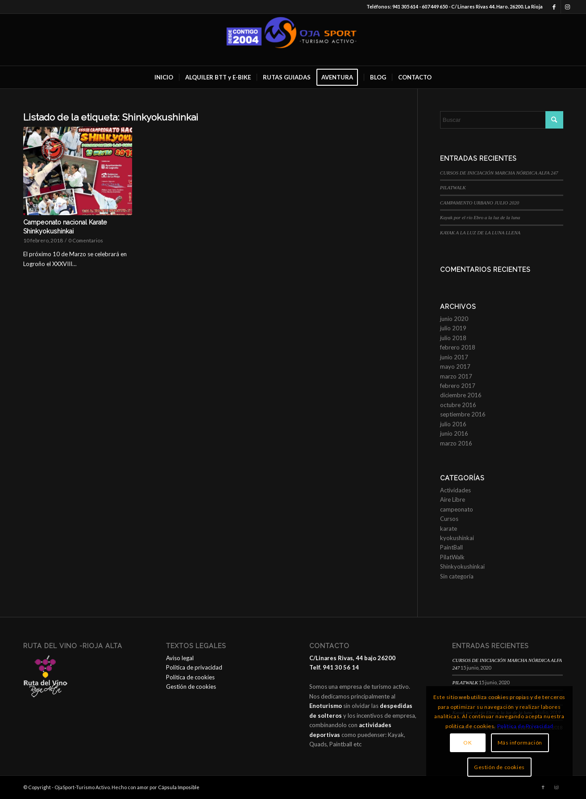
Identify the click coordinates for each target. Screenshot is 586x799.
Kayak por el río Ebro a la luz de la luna (480, 217)
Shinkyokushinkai (462, 566)
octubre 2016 (458, 404)
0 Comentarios (85, 240)
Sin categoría (457, 576)
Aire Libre (452, 499)
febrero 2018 (457, 347)
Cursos (449, 518)
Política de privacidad (194, 667)
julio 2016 (453, 424)
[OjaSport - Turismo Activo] (293, 40)
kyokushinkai (457, 537)
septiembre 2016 (463, 414)
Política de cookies (190, 677)
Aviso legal (180, 658)
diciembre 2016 (461, 395)
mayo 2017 (455, 366)
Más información (520, 742)
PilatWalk (452, 557)
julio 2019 (453, 328)
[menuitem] (164, 77)
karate (448, 528)
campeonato (456, 509)
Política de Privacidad (525, 726)
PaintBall (451, 547)
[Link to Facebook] (554, 6)
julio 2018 (453, 337)
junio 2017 (454, 357)
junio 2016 (454, 433)
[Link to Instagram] (567, 6)
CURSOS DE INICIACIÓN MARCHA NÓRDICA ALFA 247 (499, 172)
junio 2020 (454, 318)
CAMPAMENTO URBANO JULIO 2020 (479, 202)
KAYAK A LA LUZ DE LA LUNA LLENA (480, 232)
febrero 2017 (457, 385)
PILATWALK (453, 187)
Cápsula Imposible (178, 787)
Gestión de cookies (191, 686)
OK (467, 742)
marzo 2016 (456, 443)
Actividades (455, 490)
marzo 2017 (456, 376)
